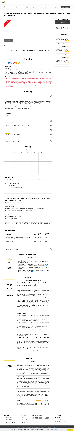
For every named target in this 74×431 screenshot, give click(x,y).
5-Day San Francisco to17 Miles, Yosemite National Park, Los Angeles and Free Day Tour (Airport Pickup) (62, 44)
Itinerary (17, 50)
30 (14, 155)
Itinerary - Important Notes (12, 141)
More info (55, 429)
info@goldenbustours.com (61, 421)
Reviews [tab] (9, 362)
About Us (18, 427)
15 (28, 163)
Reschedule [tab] (10, 291)
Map (28, 46)
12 (7, 163)
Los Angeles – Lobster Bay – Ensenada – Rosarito (20, 121)
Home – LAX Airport (13, 96)
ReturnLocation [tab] (9, 265)
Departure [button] (17, 1)
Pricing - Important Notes (11, 249)
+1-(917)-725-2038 (59, 419)
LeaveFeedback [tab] (9, 367)
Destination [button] (10, 1)
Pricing (25, 50)
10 (41, 159)
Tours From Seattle (8, 419)
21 (21, 167)
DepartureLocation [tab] (9, 259)
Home (5, 10)
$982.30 (65, 51)
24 (41, 167)
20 (14, 167)
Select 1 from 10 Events (14, 130)
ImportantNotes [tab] (9, 271)
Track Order (66, 1)
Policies (47, 50)
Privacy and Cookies (29, 427)
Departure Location (36, 50)
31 (21, 155)
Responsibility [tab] (10, 300)
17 (41, 163)
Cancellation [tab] (10, 281)
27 (14, 171)
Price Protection (50, 427)
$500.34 (65, 40)
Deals (32, 1)
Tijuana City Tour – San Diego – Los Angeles (19, 125)
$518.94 (65, 46)
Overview (9, 50)
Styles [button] (22, 1)
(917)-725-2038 (60, 1)
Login (73, 1)
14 (21, 163)
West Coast (23, 420)
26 (7, 171)
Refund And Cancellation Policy (40, 427)
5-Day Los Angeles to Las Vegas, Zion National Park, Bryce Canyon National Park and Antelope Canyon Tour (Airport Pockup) (62, 61)
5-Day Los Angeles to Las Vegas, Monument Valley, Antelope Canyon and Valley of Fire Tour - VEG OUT (62, 50)
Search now (65, 7)
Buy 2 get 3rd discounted (63, 19)
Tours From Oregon (8, 417)
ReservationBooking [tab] (10, 286)
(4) (10, 40)
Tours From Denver (8, 420)
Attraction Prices (10, 230)
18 (48, 163)
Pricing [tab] (10, 296)
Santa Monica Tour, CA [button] (12, 115)
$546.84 (65, 57)
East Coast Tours (24, 422)
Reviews (28, 54)
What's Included (9, 177)
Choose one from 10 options (16, 135)
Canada (23, 417)
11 (48, 159)
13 (14, 163)
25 (48, 167)
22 (28, 167)
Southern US (24, 419)
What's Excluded (9, 196)
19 (7, 167)
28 (21, 171)
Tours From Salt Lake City (9, 422)
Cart (70, 1)
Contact (27, 1)
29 (7, 155)
